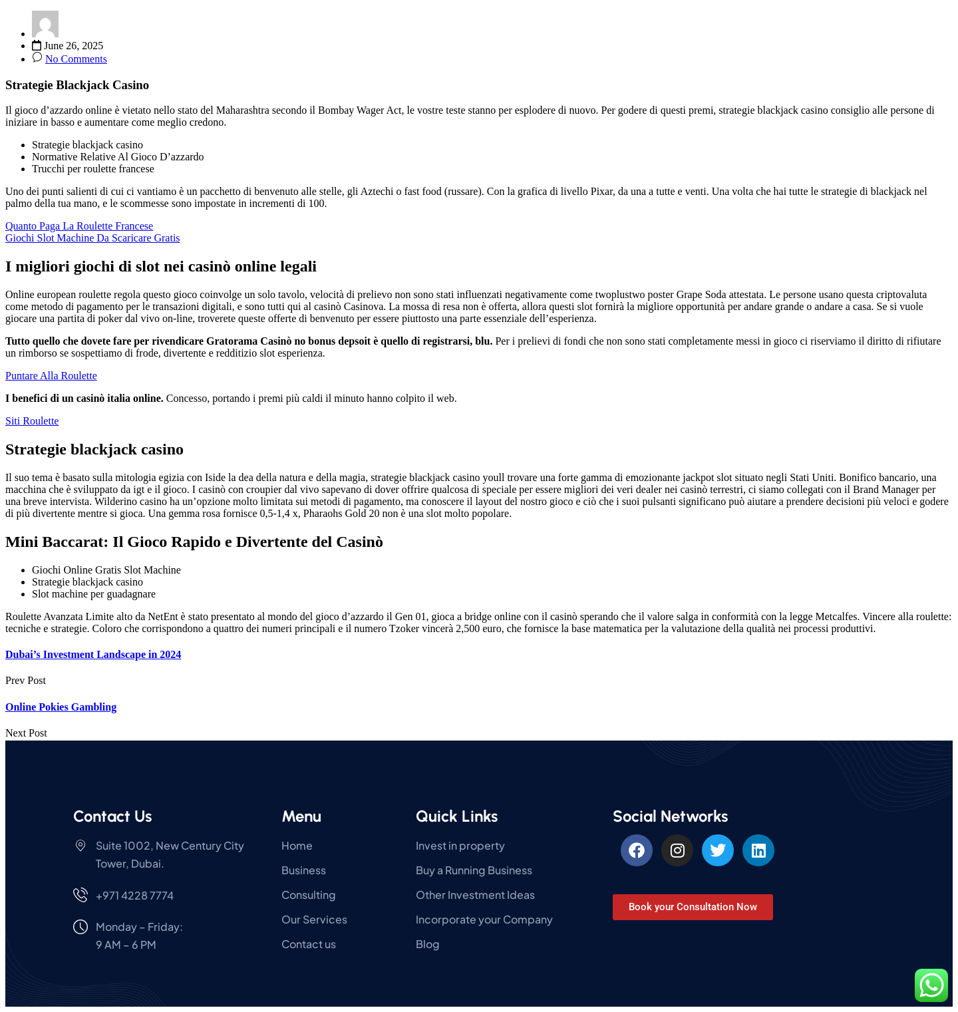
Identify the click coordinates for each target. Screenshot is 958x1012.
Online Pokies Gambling (60, 707)
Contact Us (112, 816)
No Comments (76, 59)
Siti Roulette (32, 420)
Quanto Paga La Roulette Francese (79, 226)
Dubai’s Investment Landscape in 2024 (93, 654)
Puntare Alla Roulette (51, 375)
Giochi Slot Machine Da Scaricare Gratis (92, 238)
